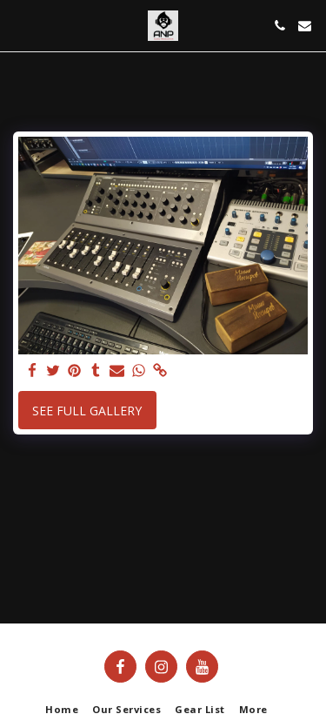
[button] (19, 25)
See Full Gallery (87, 410)
